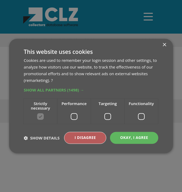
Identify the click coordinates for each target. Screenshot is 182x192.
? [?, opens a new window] (52, 80)
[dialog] (91, 96)
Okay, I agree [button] (134, 137)
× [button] (164, 45)
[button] (91, 90)
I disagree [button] (85, 137)
